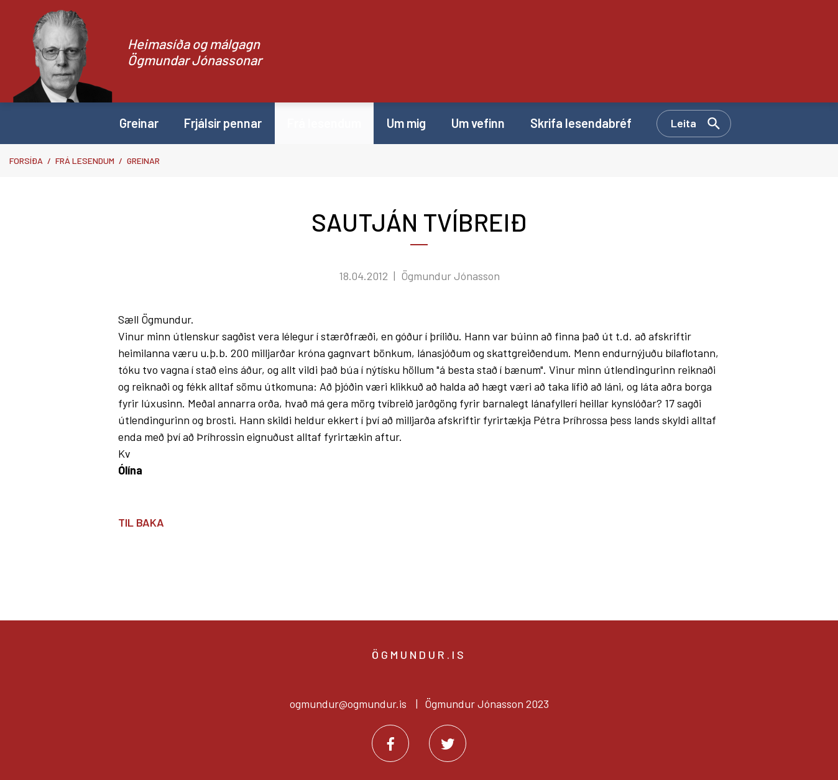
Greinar (143, 160)
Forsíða (26, 160)
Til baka (141, 522)
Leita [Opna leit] (683, 123)
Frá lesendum (84, 160)
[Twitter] (447, 743)
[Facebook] (390, 743)
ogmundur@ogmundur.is (348, 703)
